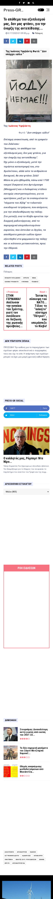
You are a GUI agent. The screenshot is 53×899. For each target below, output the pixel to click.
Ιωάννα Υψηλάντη (12, 281)
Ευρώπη (26, 278)
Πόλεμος (39, 33)
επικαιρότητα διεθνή (12, 278)
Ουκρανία (25, 281)
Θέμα (34, 278)
